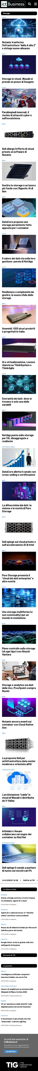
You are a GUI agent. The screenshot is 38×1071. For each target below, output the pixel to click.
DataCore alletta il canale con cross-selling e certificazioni (19, 473)
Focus (4, 17)
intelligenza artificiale (9, 986)
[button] (29, 4)
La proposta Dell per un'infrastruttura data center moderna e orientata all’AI (18, 761)
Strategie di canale (8, 446)
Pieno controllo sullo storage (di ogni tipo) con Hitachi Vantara (18, 651)
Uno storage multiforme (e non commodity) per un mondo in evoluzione (17, 614)
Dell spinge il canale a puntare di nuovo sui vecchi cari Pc (19, 869)
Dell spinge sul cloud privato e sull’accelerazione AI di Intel (19, 543)
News (3, 54)
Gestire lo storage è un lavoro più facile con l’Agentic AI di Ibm (19, 188)
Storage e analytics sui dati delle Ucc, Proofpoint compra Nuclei (19, 687)
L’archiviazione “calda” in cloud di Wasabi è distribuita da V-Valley (18, 797)
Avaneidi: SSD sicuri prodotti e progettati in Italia (18, 330)
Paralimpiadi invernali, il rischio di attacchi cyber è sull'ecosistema (17, 115)
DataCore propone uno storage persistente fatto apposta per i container (17, 224)
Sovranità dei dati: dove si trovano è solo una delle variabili (17, 401)
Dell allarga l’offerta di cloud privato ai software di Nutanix (18, 151)
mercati (3, 924)
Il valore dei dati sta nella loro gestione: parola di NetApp (18, 260)
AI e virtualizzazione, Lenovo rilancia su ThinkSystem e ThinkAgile (18, 365)
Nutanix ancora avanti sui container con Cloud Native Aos (17, 724)
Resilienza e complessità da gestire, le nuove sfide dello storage (18, 294)
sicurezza (4, 909)
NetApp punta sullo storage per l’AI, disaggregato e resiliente (18, 438)
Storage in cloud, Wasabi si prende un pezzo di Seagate (18, 80)
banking (3, 1001)
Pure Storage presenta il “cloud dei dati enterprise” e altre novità (18, 578)
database (4, 894)
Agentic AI (4, 939)
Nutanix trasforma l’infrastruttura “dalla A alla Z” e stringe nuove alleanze (19, 45)
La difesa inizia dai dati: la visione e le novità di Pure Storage (17, 508)
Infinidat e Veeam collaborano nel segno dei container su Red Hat (16, 834)
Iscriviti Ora (11, 1051)
